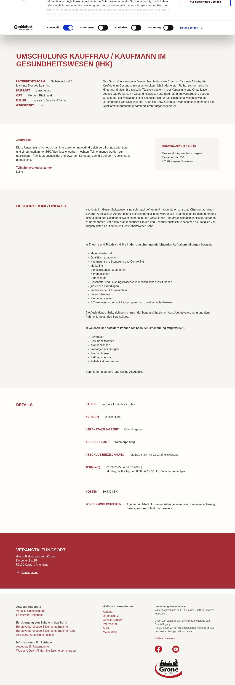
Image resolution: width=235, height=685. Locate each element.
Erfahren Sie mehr (165, 638)
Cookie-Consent (113, 619)
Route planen (30, 572)
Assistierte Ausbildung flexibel (35, 634)
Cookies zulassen (205, 8)
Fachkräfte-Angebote (29, 614)
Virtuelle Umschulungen (31, 610)
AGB (106, 628)
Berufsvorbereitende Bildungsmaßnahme (42, 626)
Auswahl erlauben (205, 19)
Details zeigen (189, 56)
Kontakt (108, 611)
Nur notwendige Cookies (205, 30)
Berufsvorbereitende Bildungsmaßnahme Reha (46, 630)
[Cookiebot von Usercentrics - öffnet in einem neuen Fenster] (23, 57)
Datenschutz (111, 615)
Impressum (110, 623)
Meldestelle (110, 632)
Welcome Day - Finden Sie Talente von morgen (46, 650)
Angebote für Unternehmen (33, 646)
